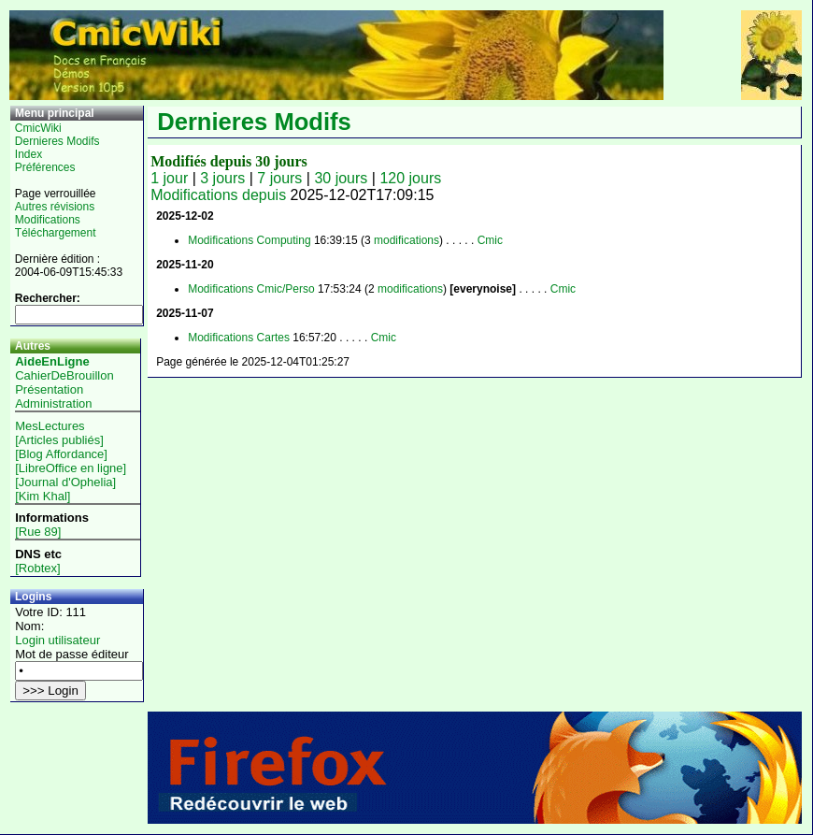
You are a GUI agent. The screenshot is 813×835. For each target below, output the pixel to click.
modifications (406, 240)
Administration (53, 403)
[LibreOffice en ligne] (70, 468)
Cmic (490, 240)
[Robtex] (37, 568)
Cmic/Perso (286, 288)
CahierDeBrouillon (64, 375)
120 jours (410, 178)
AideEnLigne (52, 361)
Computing (284, 240)
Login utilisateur (57, 640)
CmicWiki (38, 128)
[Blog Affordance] (61, 454)
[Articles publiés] (59, 440)
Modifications (47, 219)
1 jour (169, 178)
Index (28, 154)
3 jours (222, 178)
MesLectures (49, 426)
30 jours (340, 178)
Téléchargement (55, 232)
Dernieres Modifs (57, 141)
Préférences (45, 167)
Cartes (273, 337)
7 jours (279, 178)
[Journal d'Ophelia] (65, 482)
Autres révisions (54, 206)
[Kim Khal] (42, 496)
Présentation (49, 389)
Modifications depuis (218, 195)
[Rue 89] (38, 532)
